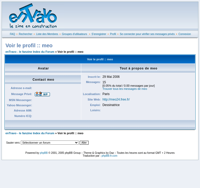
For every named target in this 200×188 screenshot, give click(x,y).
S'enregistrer (99, 34)
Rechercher (25, 34)
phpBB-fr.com (109, 155)
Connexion (184, 34)
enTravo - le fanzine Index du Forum (29, 51)
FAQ (12, 34)
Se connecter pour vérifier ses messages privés (147, 34)
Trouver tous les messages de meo (124, 88)
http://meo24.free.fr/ (116, 99)
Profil (113, 34)
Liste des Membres (47, 34)
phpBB (44, 152)
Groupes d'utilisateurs (74, 34)
